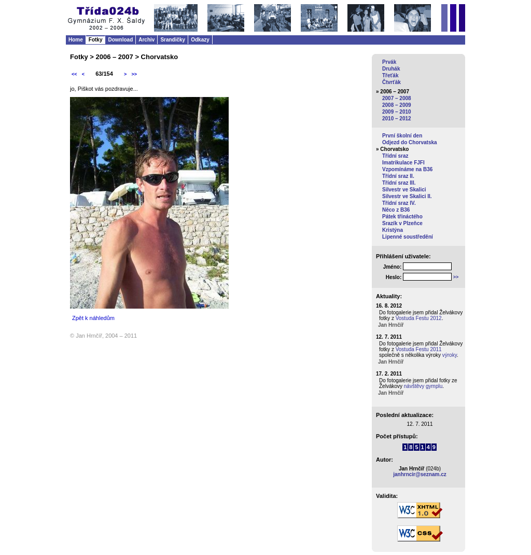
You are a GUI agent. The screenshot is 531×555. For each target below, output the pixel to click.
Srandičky (172, 40)
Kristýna (392, 230)
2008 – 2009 (396, 105)
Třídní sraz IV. (399, 203)
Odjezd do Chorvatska (409, 142)
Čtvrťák (391, 82)
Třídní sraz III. (398, 183)
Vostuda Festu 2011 (419, 349)
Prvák (389, 62)
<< (74, 74)
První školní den (402, 135)
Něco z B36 (396, 210)
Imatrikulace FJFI (403, 162)
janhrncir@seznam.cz (419, 474)
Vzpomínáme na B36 (407, 169)
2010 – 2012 (396, 118)
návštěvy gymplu (423, 386)
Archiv (146, 40)
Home (75, 40)
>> (134, 74)
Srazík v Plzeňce (402, 223)
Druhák (391, 69)
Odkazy (200, 40)
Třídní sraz (395, 156)
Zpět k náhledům (93, 318)
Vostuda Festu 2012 (419, 318)
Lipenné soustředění (407, 237)
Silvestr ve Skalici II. (407, 196)
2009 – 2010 (396, 112)
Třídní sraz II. (398, 176)
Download (120, 40)
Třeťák (390, 75)
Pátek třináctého (402, 216)
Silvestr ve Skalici (404, 189)
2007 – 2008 (396, 98)
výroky (449, 355)
